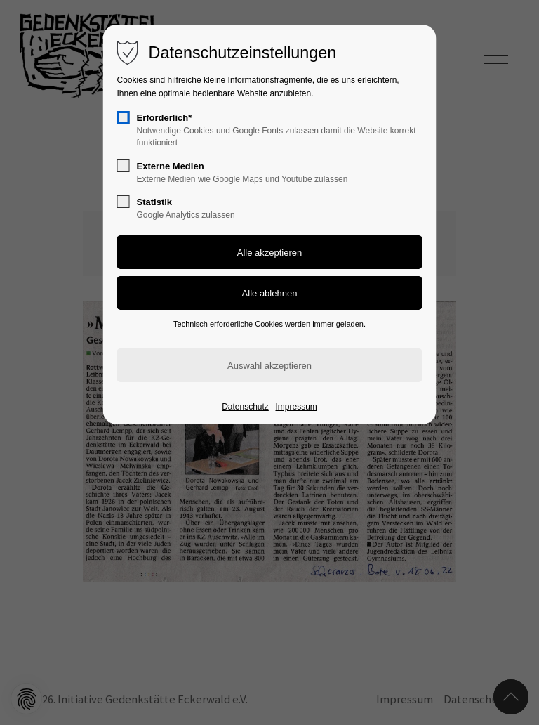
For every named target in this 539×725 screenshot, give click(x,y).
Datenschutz (245, 407)
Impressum (296, 407)
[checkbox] (123, 117)
